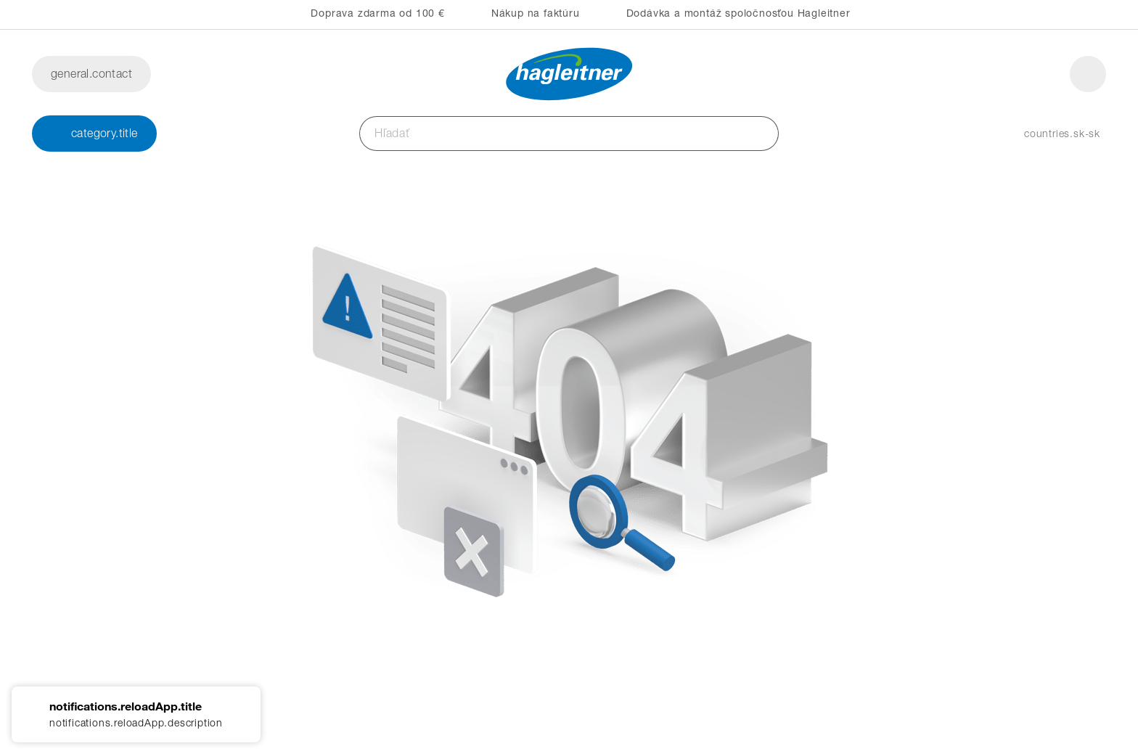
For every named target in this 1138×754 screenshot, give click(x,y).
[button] (1047, 133)
